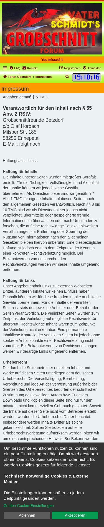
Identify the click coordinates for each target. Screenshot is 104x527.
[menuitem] (14, 68)
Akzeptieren (75, 515)
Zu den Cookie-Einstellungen (29, 505)
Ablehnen (27, 515)
